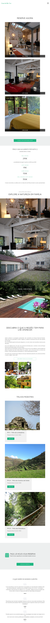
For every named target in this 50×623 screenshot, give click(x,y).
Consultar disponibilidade (25, 140)
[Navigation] (48, 3)
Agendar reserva (25, 564)
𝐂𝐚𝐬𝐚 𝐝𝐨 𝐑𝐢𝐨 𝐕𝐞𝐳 (6, 3)
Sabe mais (11, 439)
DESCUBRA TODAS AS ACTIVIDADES (25, 359)
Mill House (25, 155)
